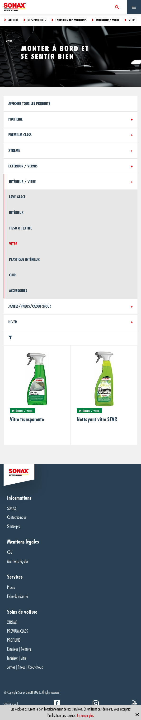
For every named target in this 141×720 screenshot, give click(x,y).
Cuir (12, 275)
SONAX (11, 508)
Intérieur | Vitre (16, 658)
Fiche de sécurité (17, 596)
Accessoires (18, 291)
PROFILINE (13, 640)
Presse (11, 587)
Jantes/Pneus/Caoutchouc (29, 306)
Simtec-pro (13, 526)
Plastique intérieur (24, 259)
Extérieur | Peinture (19, 649)
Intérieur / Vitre (22, 182)
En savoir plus (85, 715)
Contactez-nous (16, 517)
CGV (9, 552)
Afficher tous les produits (29, 104)
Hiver (12, 322)
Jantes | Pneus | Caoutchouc (25, 667)
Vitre (13, 244)
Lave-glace (17, 197)
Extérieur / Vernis (23, 166)
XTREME (12, 622)
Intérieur (16, 213)
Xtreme (14, 151)
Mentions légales (17, 561)
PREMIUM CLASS (20, 135)
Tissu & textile (20, 228)
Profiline (15, 119)
